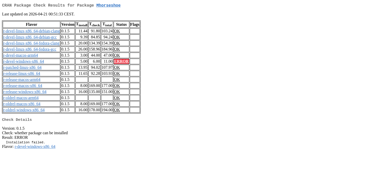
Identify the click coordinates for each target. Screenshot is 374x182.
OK (117, 32)
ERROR (121, 62)
